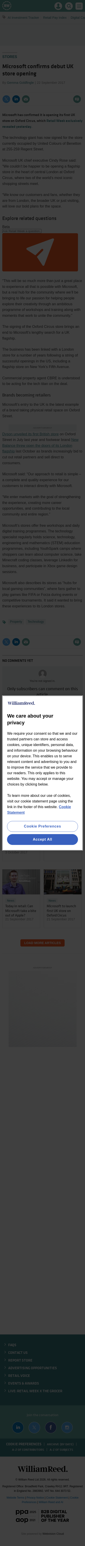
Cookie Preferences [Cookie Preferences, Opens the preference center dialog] (42, 826)
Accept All (42, 839)
